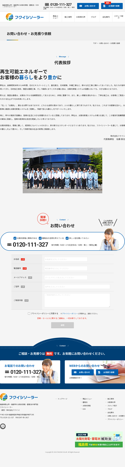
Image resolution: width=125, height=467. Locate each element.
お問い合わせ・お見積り (116, 416)
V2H (84, 409)
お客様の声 (80, 16)
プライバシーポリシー (70, 313)
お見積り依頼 (112, 5)
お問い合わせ (90, 5)
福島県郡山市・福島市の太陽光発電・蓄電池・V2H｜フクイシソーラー (20, 6)
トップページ (62, 399)
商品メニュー (55, 17)
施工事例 (68, 16)
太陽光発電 (87, 405)
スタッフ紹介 (118, 17)
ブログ (93, 16)
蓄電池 (85, 402)
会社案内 (106, 16)
